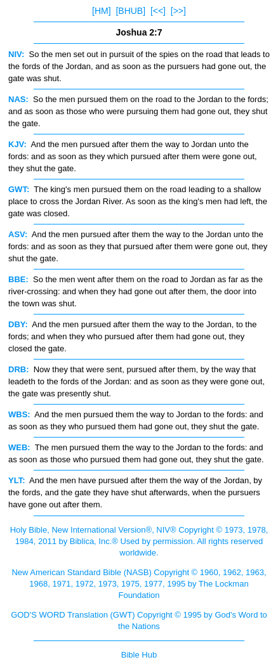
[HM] (101, 11)
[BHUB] (130, 11)
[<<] (158, 11)
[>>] (178, 11)
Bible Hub (139, 654)
